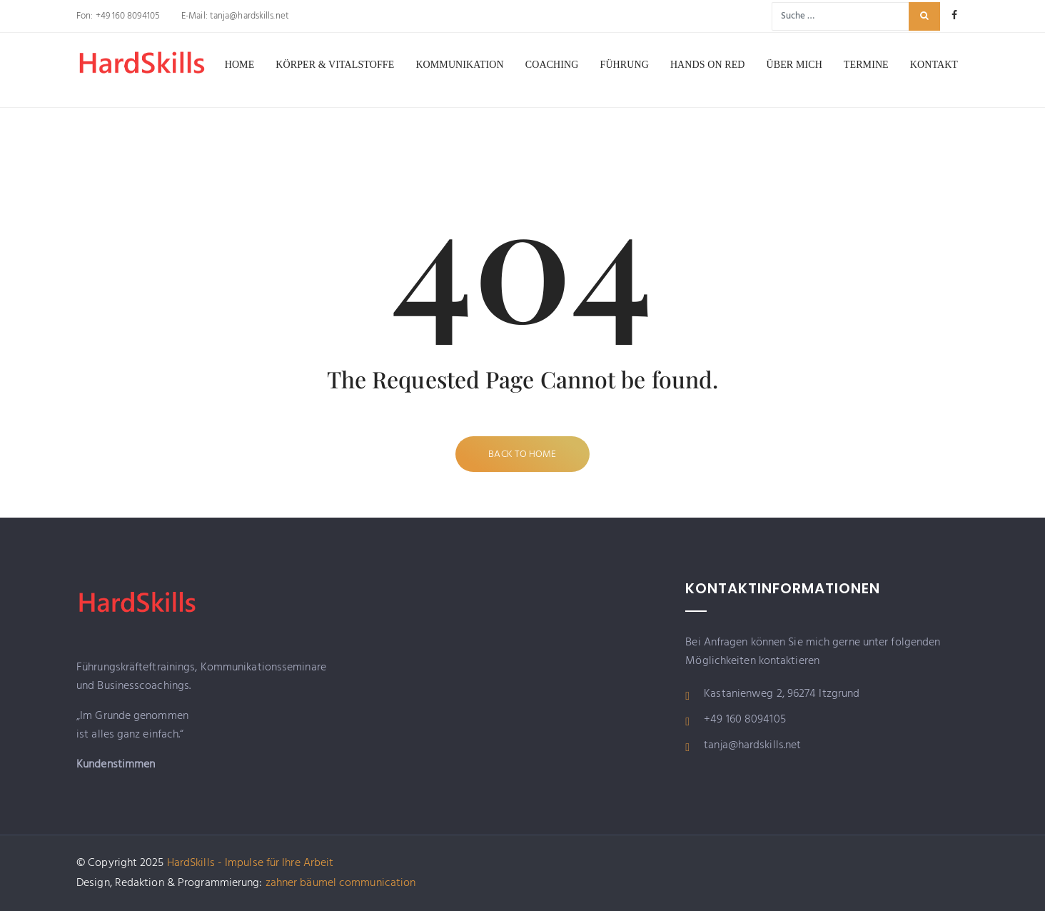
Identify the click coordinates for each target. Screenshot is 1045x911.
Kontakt (934, 64)
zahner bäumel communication (341, 883)
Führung (624, 64)
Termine (866, 64)
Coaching (552, 64)
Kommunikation (459, 64)
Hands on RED (707, 64)
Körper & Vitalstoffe (335, 64)
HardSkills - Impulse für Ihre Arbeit (250, 863)
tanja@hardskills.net (248, 16)
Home (240, 64)
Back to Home (522, 454)
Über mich (794, 64)
